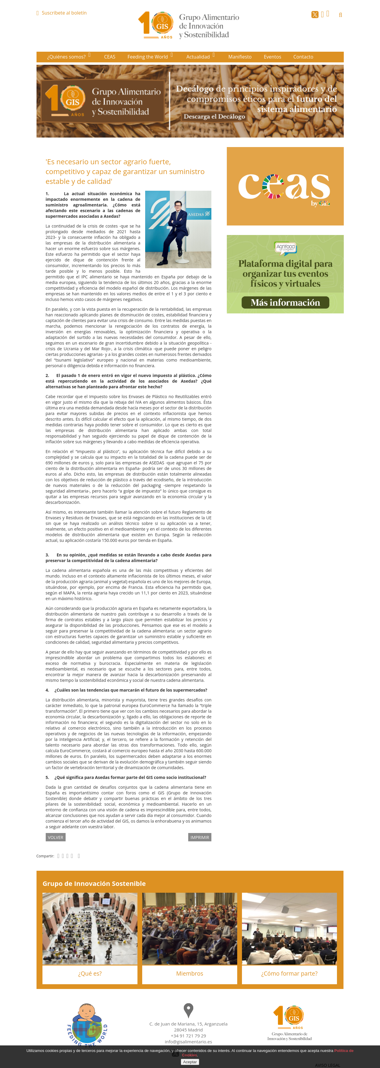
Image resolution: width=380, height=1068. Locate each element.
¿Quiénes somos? (67, 56)
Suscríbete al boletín (64, 13)
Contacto (303, 56)
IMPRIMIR (200, 837)
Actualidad (198, 56)
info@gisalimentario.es (188, 1042)
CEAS (109, 56)
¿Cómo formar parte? (289, 973)
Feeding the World (148, 56)
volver (55, 837)
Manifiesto (240, 56)
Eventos (272, 56)
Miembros (189, 973)
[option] (190, 101)
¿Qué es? (90, 973)
